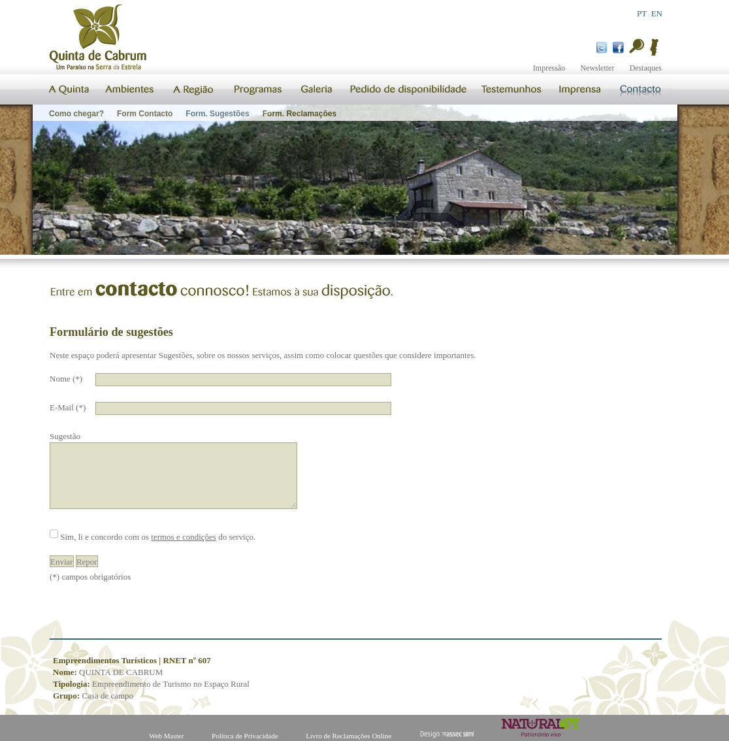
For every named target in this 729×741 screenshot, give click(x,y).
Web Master (166, 736)
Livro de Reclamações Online (348, 736)
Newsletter (597, 68)
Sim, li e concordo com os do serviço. (157, 537)
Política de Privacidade (245, 736)
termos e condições (183, 537)
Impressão (549, 68)
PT (642, 13)
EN (656, 13)
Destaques (646, 68)
